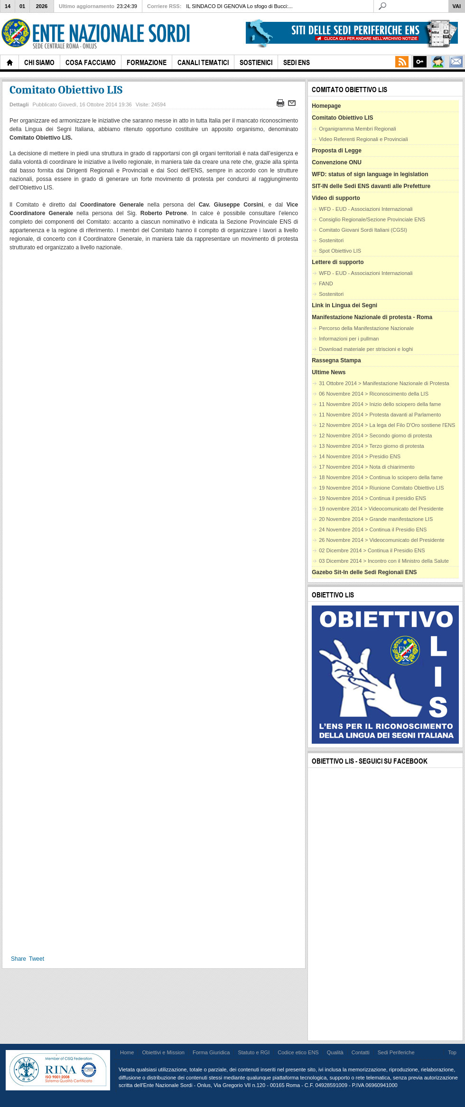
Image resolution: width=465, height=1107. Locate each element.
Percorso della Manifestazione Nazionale (366, 328)
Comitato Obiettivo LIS (65, 89)
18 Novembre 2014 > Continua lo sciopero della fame (381, 477)
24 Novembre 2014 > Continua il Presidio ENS (373, 529)
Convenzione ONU (337, 162)
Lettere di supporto (337, 262)
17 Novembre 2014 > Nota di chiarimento (366, 467)
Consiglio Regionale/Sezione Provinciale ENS (372, 219)
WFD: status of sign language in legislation (370, 174)
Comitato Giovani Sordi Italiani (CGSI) (363, 230)
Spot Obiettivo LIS (340, 251)
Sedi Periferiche (396, 1052)
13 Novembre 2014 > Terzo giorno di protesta (371, 446)
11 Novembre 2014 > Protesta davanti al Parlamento (380, 414)
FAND (326, 283)
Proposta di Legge (337, 150)
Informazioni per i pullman (349, 338)
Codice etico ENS (298, 1052)
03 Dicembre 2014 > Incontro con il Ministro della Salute (384, 561)
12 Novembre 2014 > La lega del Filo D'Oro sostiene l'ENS (387, 425)
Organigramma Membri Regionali (357, 129)
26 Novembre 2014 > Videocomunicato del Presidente (381, 540)
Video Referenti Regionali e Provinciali (363, 139)
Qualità (335, 1052)
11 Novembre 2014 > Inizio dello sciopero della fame (380, 404)
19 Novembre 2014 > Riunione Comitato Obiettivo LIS (381, 488)
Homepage (326, 106)
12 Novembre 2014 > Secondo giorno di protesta (375, 435)
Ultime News (328, 372)
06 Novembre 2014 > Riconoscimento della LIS (373, 394)
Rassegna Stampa (336, 360)
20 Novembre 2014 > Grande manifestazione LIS (376, 519)
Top (452, 1052)
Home (127, 1052)
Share (18, 959)
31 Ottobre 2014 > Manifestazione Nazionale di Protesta (384, 383)
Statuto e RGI (254, 1052)
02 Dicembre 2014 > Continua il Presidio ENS (372, 550)
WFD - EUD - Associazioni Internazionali (365, 209)
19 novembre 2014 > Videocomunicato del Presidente (381, 508)
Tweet (36, 959)
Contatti (361, 1052)
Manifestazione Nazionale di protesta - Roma (372, 317)
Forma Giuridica (211, 1052)
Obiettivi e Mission (163, 1052)
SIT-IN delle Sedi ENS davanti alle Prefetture (371, 186)
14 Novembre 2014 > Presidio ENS (359, 456)
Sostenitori (331, 240)
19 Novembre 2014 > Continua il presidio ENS (372, 498)
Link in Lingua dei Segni (344, 305)
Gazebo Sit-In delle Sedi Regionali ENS (364, 572)
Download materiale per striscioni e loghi (366, 349)
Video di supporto (336, 198)
